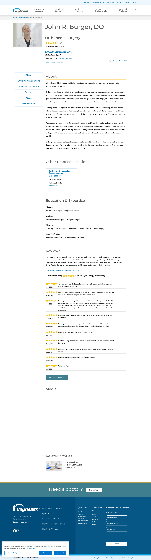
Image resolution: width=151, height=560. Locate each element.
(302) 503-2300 (56, 176)
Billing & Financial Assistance (82, 517)
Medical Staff (95, 519)
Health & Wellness (50, 529)
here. (118, 512)
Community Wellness (123, 10)
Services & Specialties (59, 10)
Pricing (119, 2)
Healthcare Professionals (101, 10)
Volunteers (95, 517)
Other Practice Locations (54, 63)
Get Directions (66, 58)
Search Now (94, 490)
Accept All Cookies (60, 553)
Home (15, 17)
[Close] (66, 543)
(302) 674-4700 (21, 522)
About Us (80, 514)
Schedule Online (98, 2)
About (28, 75)
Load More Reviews (56, 377)
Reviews (28, 92)
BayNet (94, 524)
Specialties (47, 513)
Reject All (45, 553)
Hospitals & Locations (39, 10)
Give (134, 2)
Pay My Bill (110, 2)
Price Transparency (83, 520)
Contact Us (81, 526)
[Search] (136, 10)
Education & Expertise (29, 86)
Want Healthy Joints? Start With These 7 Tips (73, 464)
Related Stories (29, 103)
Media (28, 98)
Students (94, 522)
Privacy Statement (99, 558)
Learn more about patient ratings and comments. (64, 270)
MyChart (86, 2)
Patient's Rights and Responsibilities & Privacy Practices (121, 558)
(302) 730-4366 (119, 60)
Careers (127, 2)
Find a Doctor (23, 17)
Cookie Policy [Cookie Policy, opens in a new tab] (32, 548)
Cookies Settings (12, 553)
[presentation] (121, 537)
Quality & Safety (82, 523)
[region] (35, 549)
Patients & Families (79, 10)
